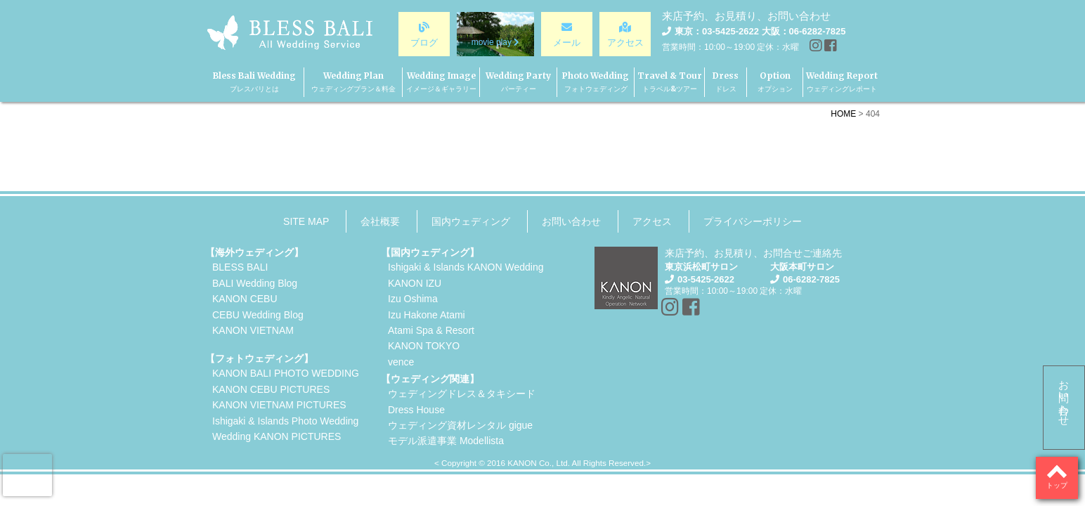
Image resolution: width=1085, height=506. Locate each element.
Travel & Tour (669, 81)
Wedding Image (441, 81)
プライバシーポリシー (752, 221)
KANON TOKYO (424, 345)
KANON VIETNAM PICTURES (279, 404)
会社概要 (380, 221)
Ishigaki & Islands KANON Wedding (466, 267)
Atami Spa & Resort (431, 330)
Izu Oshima (413, 298)
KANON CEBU (245, 298)
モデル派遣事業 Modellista (446, 440)
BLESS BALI (240, 267)
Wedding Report (842, 81)
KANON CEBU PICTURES (271, 389)
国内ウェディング (470, 221)
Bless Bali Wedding (254, 81)
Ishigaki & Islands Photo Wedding (285, 421)
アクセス (652, 221)
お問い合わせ (1064, 397)
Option (775, 81)
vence (401, 362)
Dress (726, 81)
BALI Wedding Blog (254, 283)
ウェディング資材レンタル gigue (460, 425)
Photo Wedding (595, 81)
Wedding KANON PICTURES (276, 436)
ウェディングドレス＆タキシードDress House (461, 401)
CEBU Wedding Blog (258, 314)
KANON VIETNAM (253, 330)
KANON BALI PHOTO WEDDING (285, 373)
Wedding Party (518, 81)
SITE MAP (306, 221)
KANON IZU (414, 283)
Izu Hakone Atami (426, 314)
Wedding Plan (353, 81)
